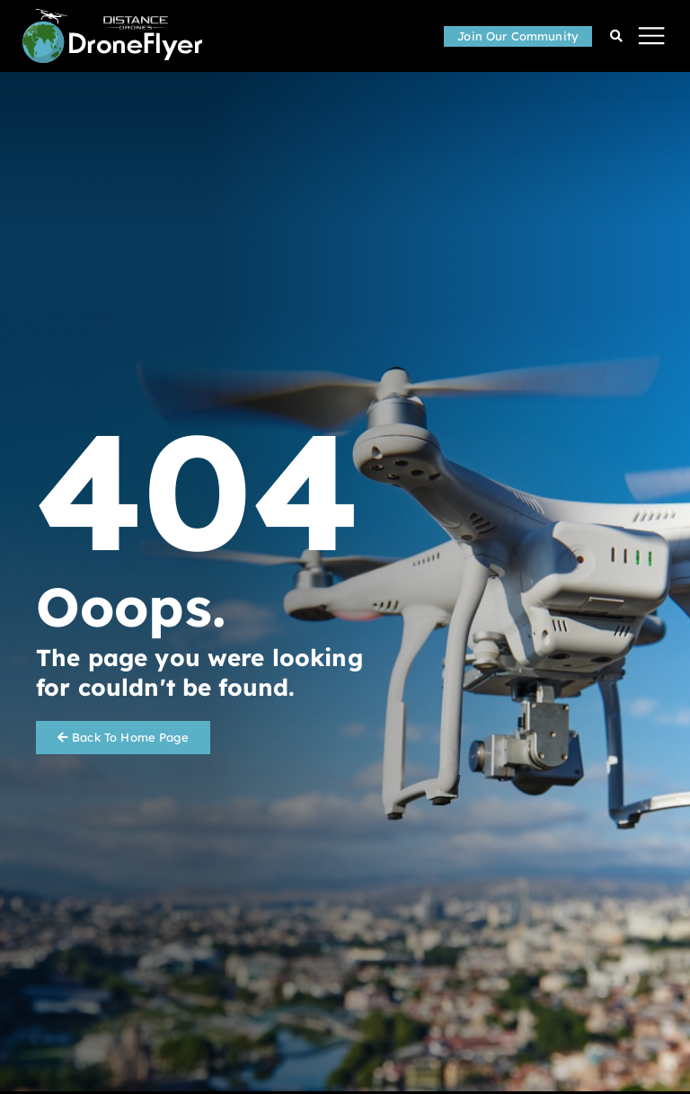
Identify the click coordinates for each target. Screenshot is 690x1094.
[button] (652, 36)
